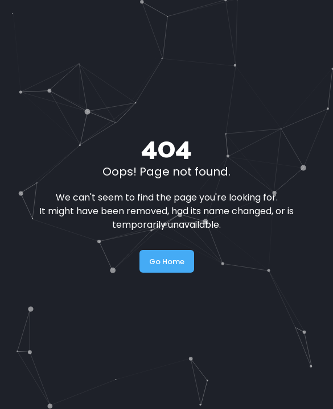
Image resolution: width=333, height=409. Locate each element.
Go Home (166, 261)
